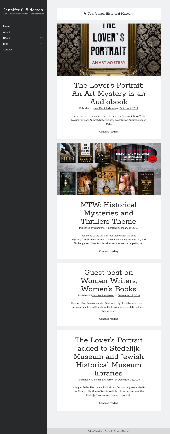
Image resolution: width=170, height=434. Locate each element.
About (6, 31)
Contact (7, 49)
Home (6, 26)
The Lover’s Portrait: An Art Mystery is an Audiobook (109, 50)
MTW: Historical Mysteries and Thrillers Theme (109, 169)
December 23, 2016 (129, 295)
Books (6, 37)
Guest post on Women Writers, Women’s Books (109, 281)
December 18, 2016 (129, 379)
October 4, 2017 (129, 108)
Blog (5, 43)
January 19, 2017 (128, 227)
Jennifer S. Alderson (23, 10)
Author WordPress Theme (99, 431)
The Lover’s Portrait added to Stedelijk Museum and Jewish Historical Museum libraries (109, 357)
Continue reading (108, 131)
